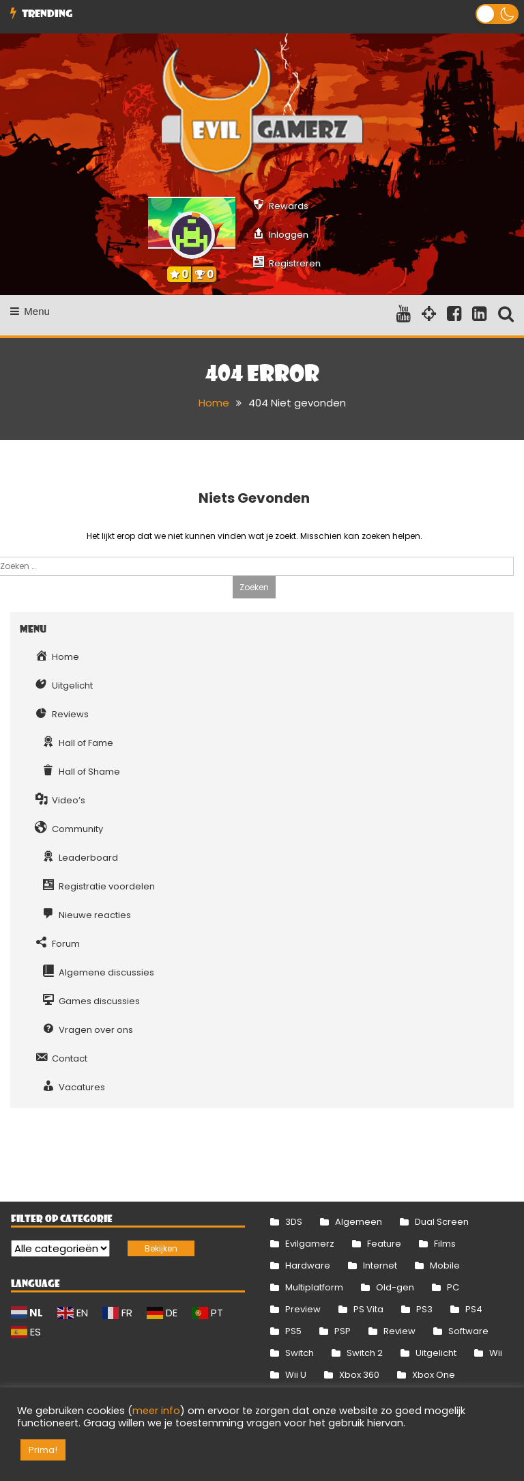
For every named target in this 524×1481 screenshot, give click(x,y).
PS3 (424, 1309)
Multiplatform (314, 1287)
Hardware (307, 1265)
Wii (495, 1352)
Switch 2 (365, 1352)
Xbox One (433, 1374)
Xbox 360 (359, 1374)
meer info (156, 1410)
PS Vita (368, 1309)
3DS (293, 1221)
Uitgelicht (436, 1352)
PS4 (473, 1309)
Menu (30, 311)
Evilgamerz (309, 1243)
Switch (299, 1352)
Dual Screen (442, 1221)
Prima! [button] (43, 1449)
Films (445, 1243)
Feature (384, 1243)
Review (399, 1331)
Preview (303, 1309)
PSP (342, 1331)
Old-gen (395, 1287)
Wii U (295, 1374)
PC (453, 1287)
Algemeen (358, 1221)
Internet (380, 1265)
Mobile (445, 1265)
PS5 (293, 1331)
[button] (497, 14)
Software (468, 1331)
